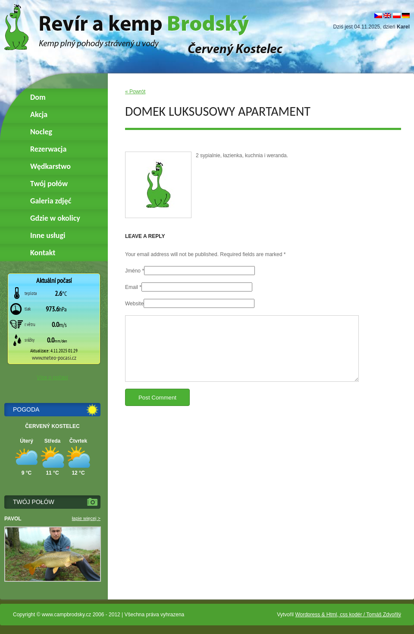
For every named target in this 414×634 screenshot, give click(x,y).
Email (131, 287)
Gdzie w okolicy (55, 218)
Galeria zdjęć (50, 201)
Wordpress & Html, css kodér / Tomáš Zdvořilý (348, 615)
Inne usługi (47, 235)
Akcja (38, 114)
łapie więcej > (86, 518)
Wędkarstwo (50, 166)
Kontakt (42, 252)
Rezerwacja (48, 149)
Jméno (133, 271)
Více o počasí (52, 377)
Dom (38, 97)
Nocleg (41, 131)
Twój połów (49, 183)
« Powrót (135, 92)
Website (134, 304)
